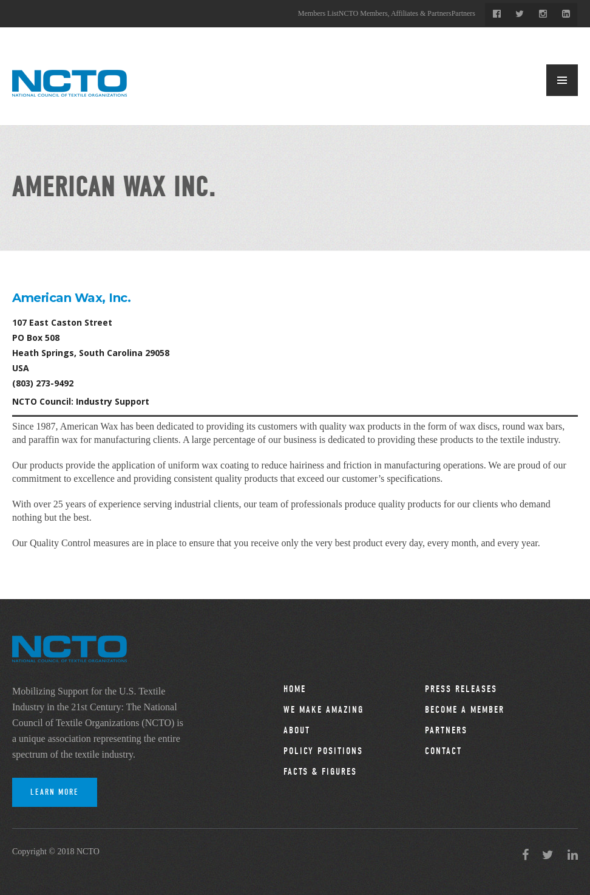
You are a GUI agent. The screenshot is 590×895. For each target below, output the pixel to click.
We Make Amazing (323, 709)
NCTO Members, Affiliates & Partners (395, 13)
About (296, 730)
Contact (443, 751)
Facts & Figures (320, 771)
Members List (318, 13)
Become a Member (464, 709)
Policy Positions (323, 751)
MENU (562, 80)
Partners (463, 13)
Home (294, 689)
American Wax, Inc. (71, 297)
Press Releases (461, 689)
